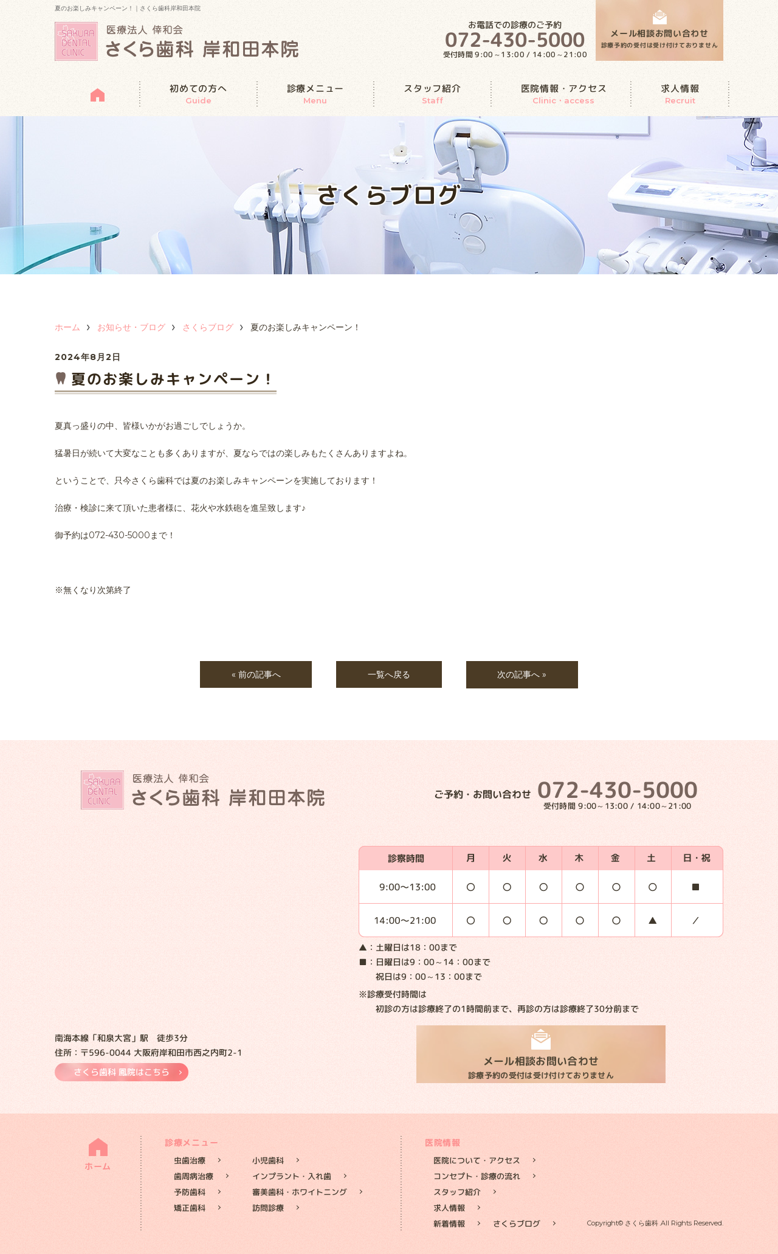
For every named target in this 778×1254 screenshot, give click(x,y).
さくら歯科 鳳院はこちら (122, 1072)
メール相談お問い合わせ (659, 39)
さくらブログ (207, 327)
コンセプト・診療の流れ (476, 1176)
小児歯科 (268, 1160)
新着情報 (449, 1223)
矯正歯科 (189, 1207)
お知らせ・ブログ (131, 327)
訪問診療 (268, 1207)
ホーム (67, 327)
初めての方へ (198, 94)
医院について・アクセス (476, 1160)
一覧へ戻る (389, 674)
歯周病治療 (193, 1176)
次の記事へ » (522, 674)
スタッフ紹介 (432, 94)
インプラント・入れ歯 (291, 1176)
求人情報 (680, 94)
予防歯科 (189, 1191)
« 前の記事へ (255, 674)
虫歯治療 (189, 1160)
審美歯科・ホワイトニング (299, 1191)
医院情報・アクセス (564, 94)
